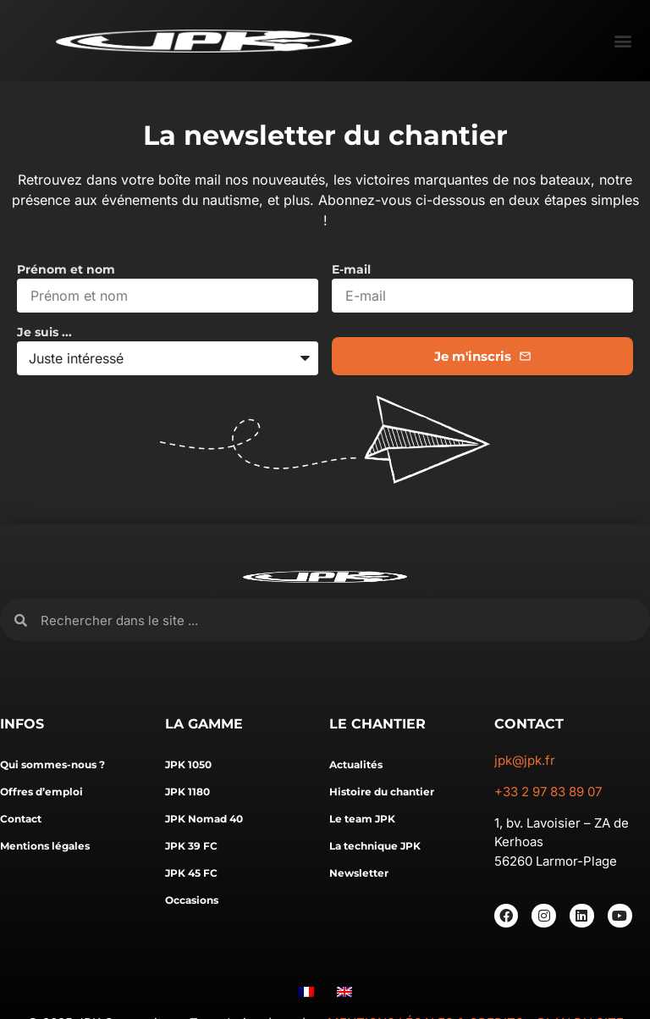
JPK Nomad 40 (204, 818)
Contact (20, 818)
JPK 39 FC (191, 845)
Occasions (191, 900)
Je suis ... (44, 333)
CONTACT (529, 724)
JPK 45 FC (191, 873)
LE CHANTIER (377, 724)
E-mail (351, 270)
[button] (622, 41)
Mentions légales (45, 845)
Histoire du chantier (381, 791)
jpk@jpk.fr (524, 760)
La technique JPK (375, 845)
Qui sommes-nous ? (52, 764)
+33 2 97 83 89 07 (548, 792)
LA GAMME (204, 724)
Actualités (356, 764)
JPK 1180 (187, 791)
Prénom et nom (66, 270)
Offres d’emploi (41, 791)
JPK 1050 (188, 764)
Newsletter (358, 873)
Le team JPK (362, 818)
